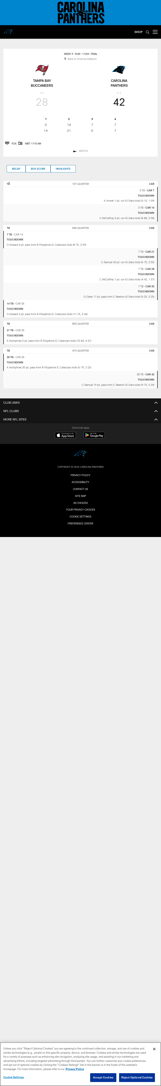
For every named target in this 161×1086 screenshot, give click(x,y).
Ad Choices (80, 502)
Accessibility (80, 482)
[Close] (154, 1049)
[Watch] (80, 151)
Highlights (63, 168)
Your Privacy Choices (80, 509)
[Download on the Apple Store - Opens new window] (65, 435)
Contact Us (80, 488)
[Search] (147, 32)
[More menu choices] (155, 32)
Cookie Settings (80, 516)
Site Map (80, 495)
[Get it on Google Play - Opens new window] (94, 437)
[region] (80, 1064)
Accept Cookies (103, 1077)
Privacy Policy (80, 475)
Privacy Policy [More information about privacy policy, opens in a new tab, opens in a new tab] (75, 1069)
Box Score (38, 168)
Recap (16, 168)
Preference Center (80, 523)
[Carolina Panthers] (80, 454)
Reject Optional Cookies (137, 1077)
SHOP (138, 32)
